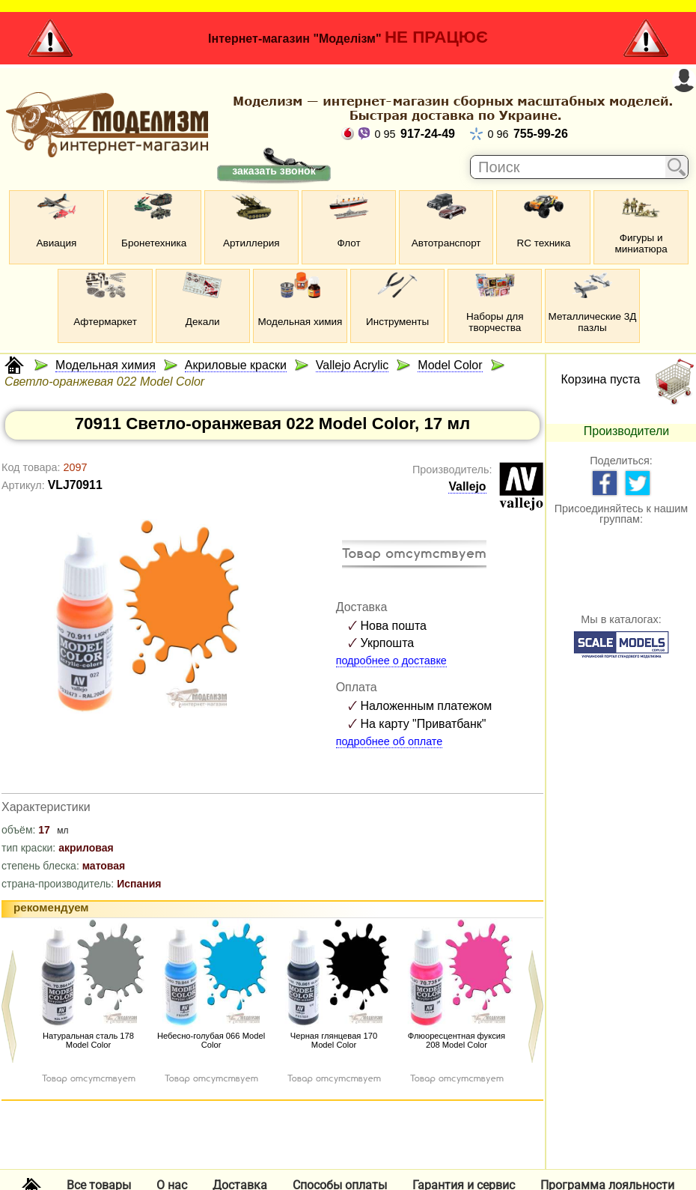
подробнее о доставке (391, 661)
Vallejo (467, 486)
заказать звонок (273, 171)
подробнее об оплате (389, 741)
